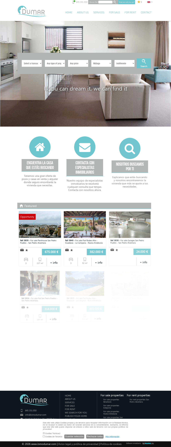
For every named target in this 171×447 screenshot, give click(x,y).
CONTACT (146, 12)
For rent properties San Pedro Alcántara (139, 401)
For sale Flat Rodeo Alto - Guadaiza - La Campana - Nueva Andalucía (84, 241)
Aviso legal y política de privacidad (78, 444)
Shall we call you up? (126, 2)
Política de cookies (111, 444)
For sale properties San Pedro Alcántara (113, 418)
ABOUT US (83, 12)
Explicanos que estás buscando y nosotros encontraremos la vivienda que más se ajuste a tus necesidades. (130, 190)
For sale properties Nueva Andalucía (111, 412)
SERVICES (98, 12)
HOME (68, 12)
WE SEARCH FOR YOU (76, 412)
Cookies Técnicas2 (51, 433)
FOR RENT (130, 12)
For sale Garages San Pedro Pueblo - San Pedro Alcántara (127, 241)
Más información (112, 437)
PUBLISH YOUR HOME (76, 416)
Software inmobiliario (133, 443)
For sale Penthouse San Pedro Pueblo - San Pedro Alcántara (38, 241)
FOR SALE (114, 12)
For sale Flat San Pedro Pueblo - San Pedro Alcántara (39, 299)
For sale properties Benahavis (111, 401)
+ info (53, 262)
